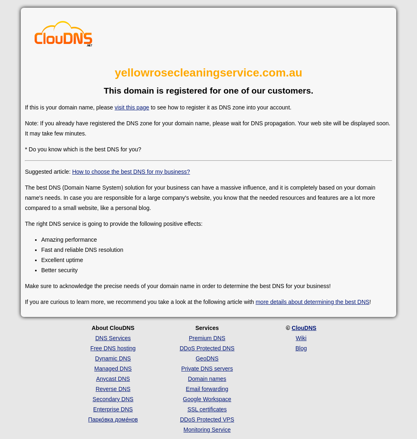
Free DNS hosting (113, 348)
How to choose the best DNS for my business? (131, 171)
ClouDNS (304, 328)
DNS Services (113, 338)
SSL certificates (207, 409)
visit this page (131, 107)
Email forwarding (207, 389)
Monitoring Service (207, 429)
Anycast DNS (113, 379)
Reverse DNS (113, 389)
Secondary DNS (112, 399)
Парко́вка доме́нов (113, 419)
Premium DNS (207, 338)
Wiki (301, 338)
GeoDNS (206, 358)
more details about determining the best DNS (312, 302)
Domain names (207, 379)
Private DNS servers (207, 368)
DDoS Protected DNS (207, 348)
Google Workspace (207, 399)
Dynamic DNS (113, 358)
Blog (301, 348)
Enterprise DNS (113, 409)
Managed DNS (113, 368)
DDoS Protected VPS (207, 419)
